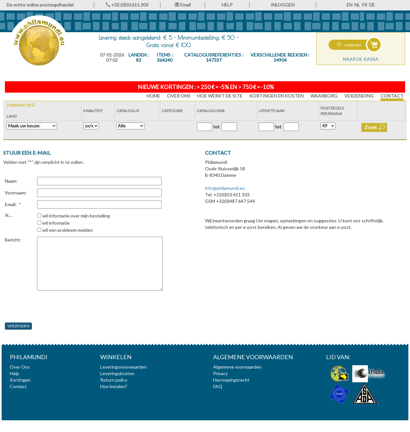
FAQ (217, 386)
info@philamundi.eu (225, 188)
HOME (153, 95)
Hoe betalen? (113, 386)
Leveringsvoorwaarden (123, 367)
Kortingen (20, 380)
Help (14, 373)
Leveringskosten (117, 373)
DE (372, 4)
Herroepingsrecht (231, 380)
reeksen (349, 44)
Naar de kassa (360, 59)
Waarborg (323, 95)
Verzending (359, 95)
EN (349, 4)
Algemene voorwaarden (237, 367)
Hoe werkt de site (219, 95)
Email (183, 4)
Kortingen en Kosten (276, 95)
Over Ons (178, 95)
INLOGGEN (282, 4)
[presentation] (54, 306)
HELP (227, 4)
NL (357, 4)
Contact (391, 95)
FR (364, 4)
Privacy (220, 373)
